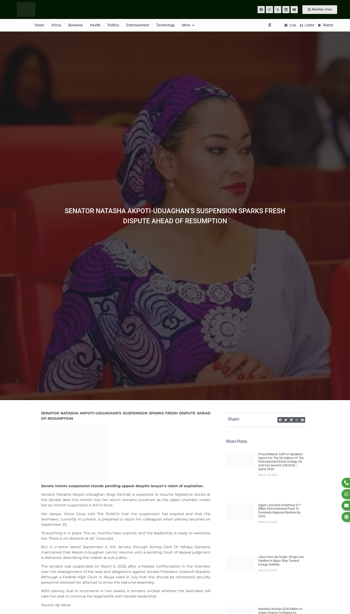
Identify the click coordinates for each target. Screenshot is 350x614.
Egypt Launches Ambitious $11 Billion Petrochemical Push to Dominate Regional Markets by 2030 (279, 510)
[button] (280, 420)
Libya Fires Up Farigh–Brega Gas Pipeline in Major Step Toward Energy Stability (281, 560)
